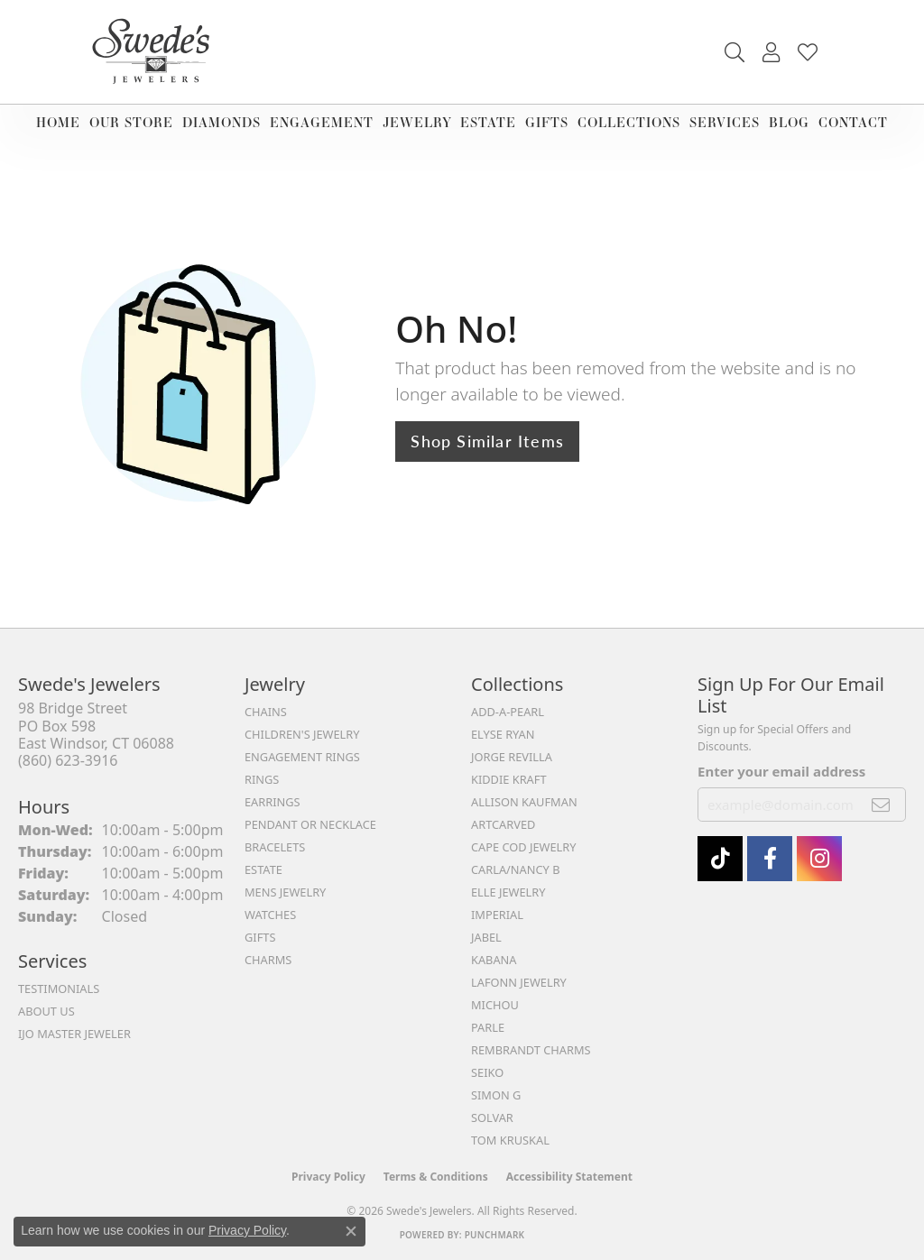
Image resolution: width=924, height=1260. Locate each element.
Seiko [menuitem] (487, 1072)
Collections (629, 122)
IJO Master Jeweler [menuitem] (74, 1033)
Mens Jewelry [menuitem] (285, 892)
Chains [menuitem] (266, 712)
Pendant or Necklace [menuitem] (310, 824)
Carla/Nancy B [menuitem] (515, 869)
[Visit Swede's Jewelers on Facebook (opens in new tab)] (769, 858)
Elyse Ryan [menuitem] (503, 734)
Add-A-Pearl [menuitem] (507, 712)
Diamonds (221, 122)
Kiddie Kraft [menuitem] (509, 779)
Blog (789, 122)
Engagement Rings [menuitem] (302, 757)
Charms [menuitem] (268, 960)
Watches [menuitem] (270, 914)
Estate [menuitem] (263, 869)
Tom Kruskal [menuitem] (510, 1140)
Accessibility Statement (569, 1176)
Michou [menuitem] (495, 1005)
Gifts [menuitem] (260, 937)
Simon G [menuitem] (496, 1095)
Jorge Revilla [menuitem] (511, 757)
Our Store (131, 122)
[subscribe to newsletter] (881, 804)
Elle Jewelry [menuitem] (508, 892)
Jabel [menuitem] (486, 937)
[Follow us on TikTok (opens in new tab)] (720, 858)
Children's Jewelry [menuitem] (302, 734)
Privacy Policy (328, 1176)
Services (724, 122)
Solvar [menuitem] (492, 1117)
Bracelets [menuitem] (275, 847)
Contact (853, 122)
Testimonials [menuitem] (58, 988)
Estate (488, 122)
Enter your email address (781, 771)
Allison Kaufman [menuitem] (524, 802)
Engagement (322, 122)
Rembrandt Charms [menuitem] (531, 1050)
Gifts (546, 122)
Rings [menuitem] (262, 779)
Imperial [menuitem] (497, 914)
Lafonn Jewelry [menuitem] (519, 982)
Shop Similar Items (487, 440)
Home (58, 122)
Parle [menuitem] (487, 1027)
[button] (734, 52)
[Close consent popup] (351, 1231)
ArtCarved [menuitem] (503, 824)
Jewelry (417, 122)
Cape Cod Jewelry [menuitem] (523, 847)
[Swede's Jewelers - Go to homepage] (156, 52)
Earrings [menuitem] (272, 802)
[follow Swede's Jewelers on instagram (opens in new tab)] (819, 858)
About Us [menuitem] (46, 1011)
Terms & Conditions (435, 1176)
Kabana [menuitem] (494, 960)
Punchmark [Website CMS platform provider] (495, 1234)
